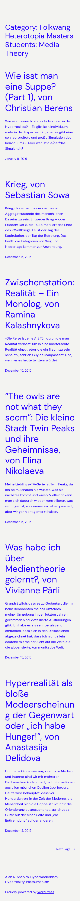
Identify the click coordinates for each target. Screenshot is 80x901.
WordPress (45, 892)
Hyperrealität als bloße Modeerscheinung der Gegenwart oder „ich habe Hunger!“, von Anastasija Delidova (39, 720)
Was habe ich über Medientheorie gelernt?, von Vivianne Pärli (35, 569)
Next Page (65, 849)
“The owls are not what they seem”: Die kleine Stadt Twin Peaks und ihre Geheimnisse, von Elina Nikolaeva (40, 434)
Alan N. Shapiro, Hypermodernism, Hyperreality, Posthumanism (31, 879)
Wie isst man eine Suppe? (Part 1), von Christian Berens (39, 92)
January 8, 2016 (16, 159)
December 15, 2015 (18, 257)
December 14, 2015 (18, 831)
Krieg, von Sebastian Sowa (37, 189)
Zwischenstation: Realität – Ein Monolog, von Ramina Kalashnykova (39, 304)
